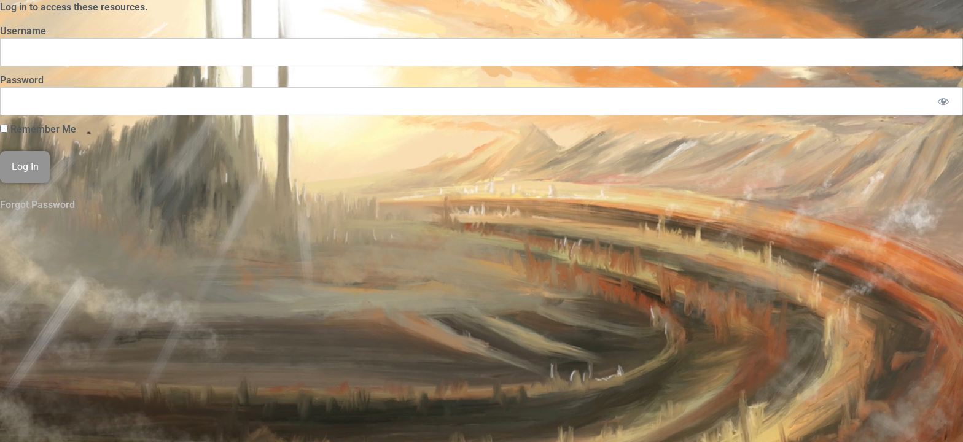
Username (23, 31)
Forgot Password (37, 205)
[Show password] (943, 101)
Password (22, 80)
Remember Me (38, 129)
